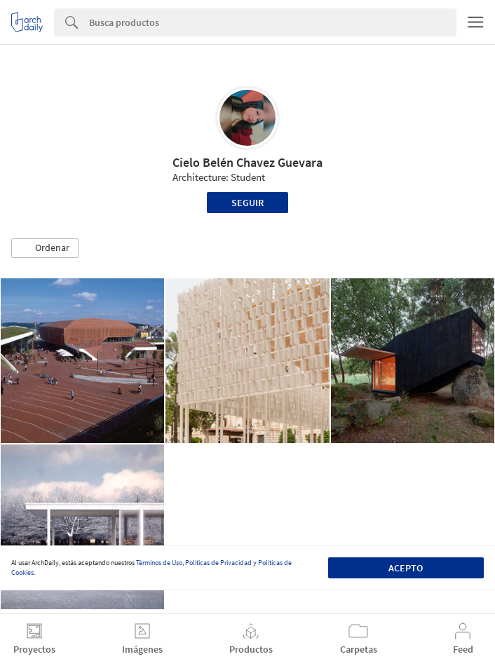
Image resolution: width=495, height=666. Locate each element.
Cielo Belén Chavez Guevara (247, 162)
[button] (45, 248)
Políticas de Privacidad (218, 562)
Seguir (247, 202)
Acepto (405, 568)
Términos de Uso (159, 562)
